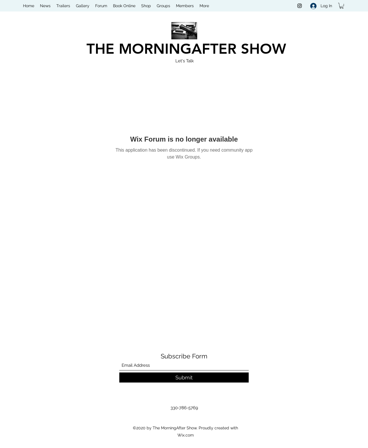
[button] (341, 6)
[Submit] (184, 377)
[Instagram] (299, 6)
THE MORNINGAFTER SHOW (186, 48)
